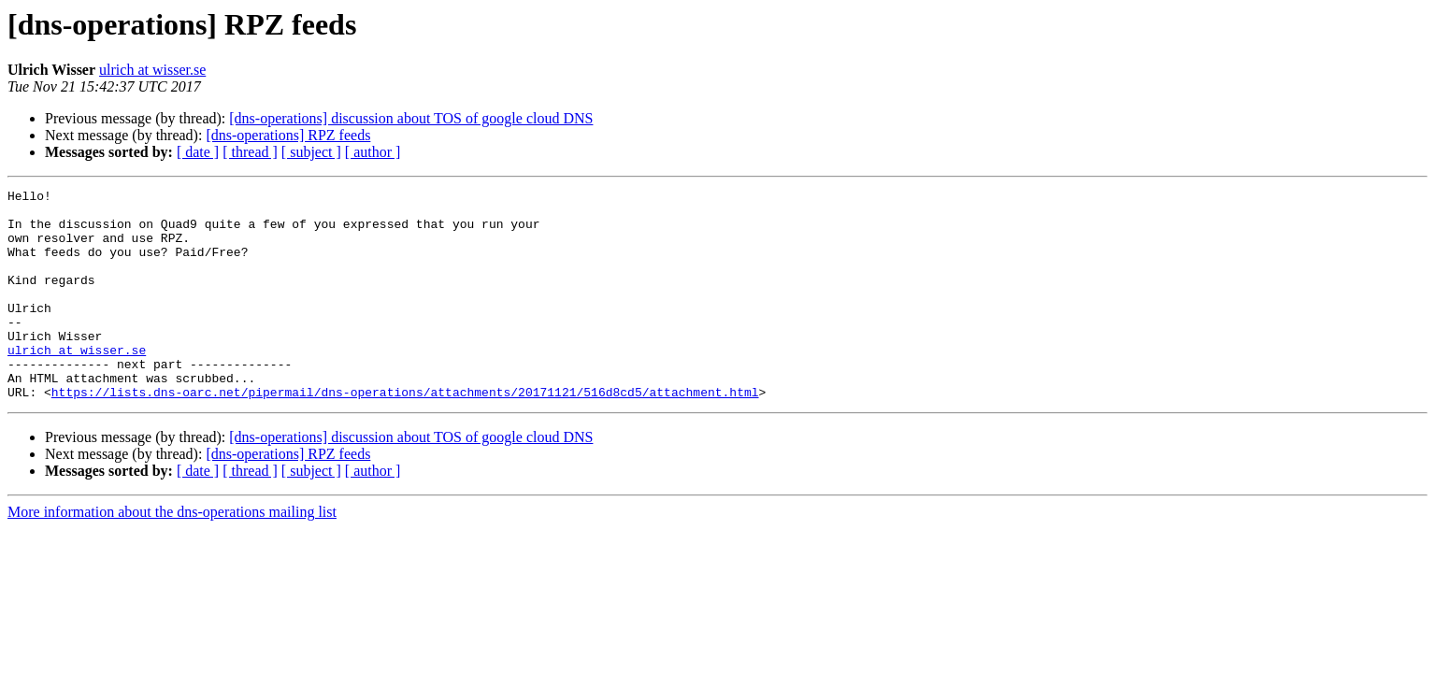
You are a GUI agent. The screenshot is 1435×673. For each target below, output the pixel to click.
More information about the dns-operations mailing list (172, 554)
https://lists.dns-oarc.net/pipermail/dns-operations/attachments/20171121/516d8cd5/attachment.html (405, 433)
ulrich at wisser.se (152, 70)
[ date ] (198, 152)
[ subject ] (311, 152)
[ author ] (373, 152)
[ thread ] (250, 152)
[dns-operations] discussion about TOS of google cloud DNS (411, 118)
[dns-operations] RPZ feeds (288, 135)
